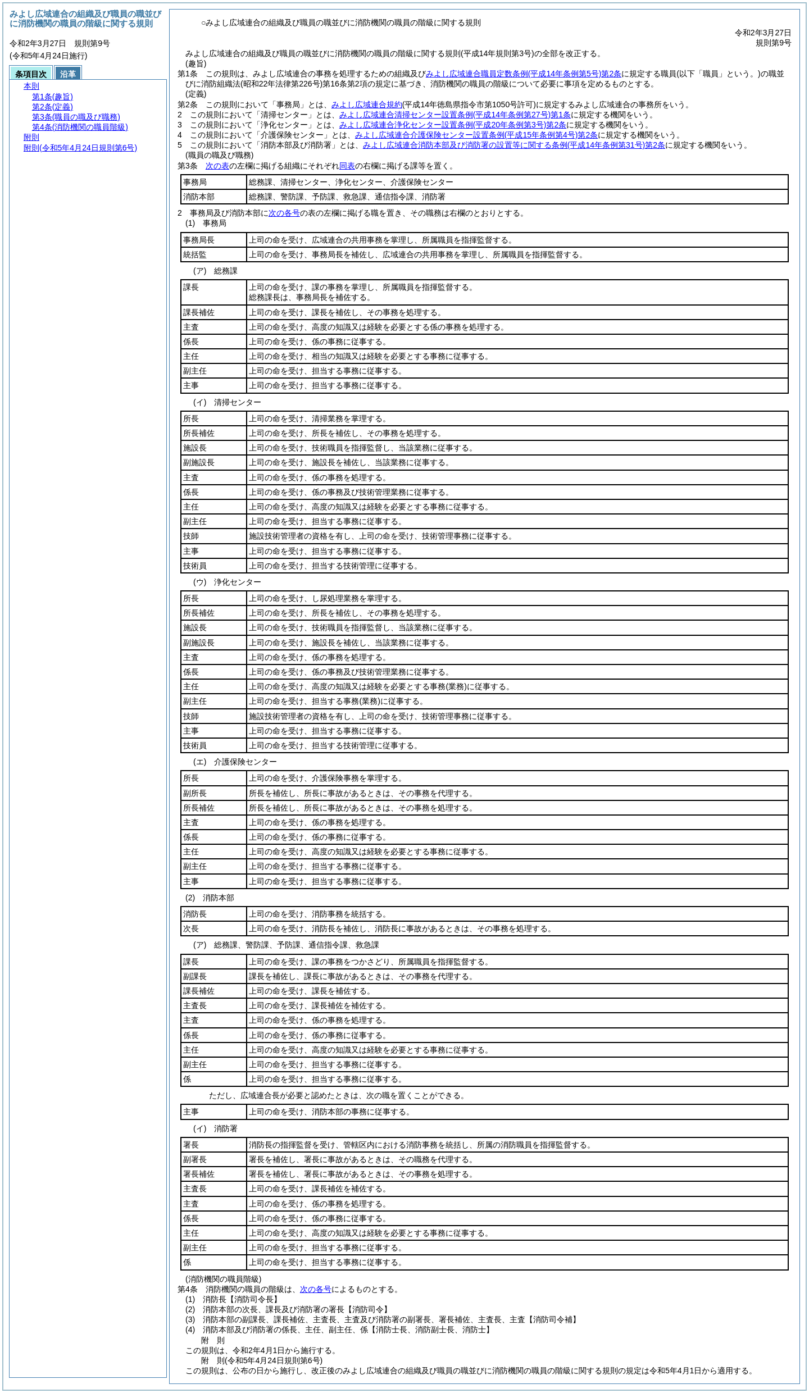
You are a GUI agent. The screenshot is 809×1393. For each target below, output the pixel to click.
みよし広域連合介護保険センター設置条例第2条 (476, 134)
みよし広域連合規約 (366, 104)
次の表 (217, 165)
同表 (347, 165)
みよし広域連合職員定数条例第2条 (523, 73)
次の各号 (284, 212)
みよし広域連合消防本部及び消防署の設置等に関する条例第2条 (514, 144)
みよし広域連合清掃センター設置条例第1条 (455, 114)
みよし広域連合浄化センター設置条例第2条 (452, 124)
